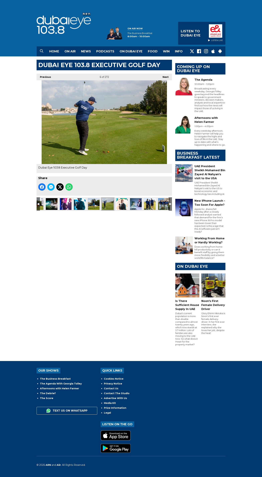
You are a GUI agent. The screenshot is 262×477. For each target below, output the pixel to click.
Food (153, 51)
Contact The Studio (116, 393)
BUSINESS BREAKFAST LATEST (198, 155)
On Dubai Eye (131, 51)
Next (164, 76)
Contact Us (111, 388)
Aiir (59, 464)
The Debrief (48, 393)
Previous (44, 76)
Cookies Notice (113, 378)
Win (166, 51)
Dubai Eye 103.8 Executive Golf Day (51, 204)
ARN (48, 464)
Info (179, 51)
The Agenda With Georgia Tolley (61, 383)
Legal (107, 412)
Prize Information (115, 407)
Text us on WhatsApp (66, 411)
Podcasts (105, 51)
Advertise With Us (115, 398)
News (86, 51)
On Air (70, 51)
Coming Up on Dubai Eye (193, 68)
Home (54, 51)
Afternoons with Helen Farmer (59, 388)
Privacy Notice (113, 383)
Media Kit (110, 403)
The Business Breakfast (55, 378)
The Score (46, 398)
